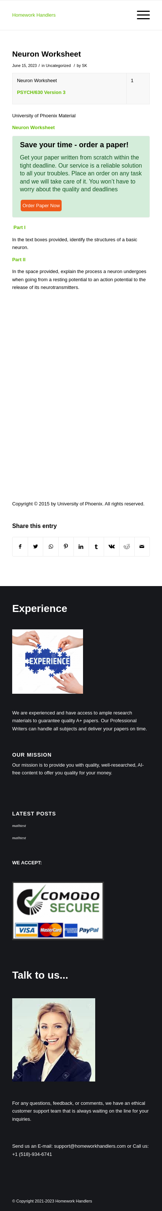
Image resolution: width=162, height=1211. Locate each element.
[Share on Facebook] (20, 546)
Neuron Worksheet (46, 54)
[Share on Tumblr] (96, 546)
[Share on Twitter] (35, 546)
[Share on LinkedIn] (81, 546)
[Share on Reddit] (127, 546)
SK (84, 65)
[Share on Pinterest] (66, 546)
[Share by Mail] (142, 546)
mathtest (19, 825)
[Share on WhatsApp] (50, 546)
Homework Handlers (34, 15)
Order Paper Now (41, 205)
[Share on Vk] (111, 546)
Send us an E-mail (31, 1146)
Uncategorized (58, 65)
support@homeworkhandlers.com (90, 1146)
